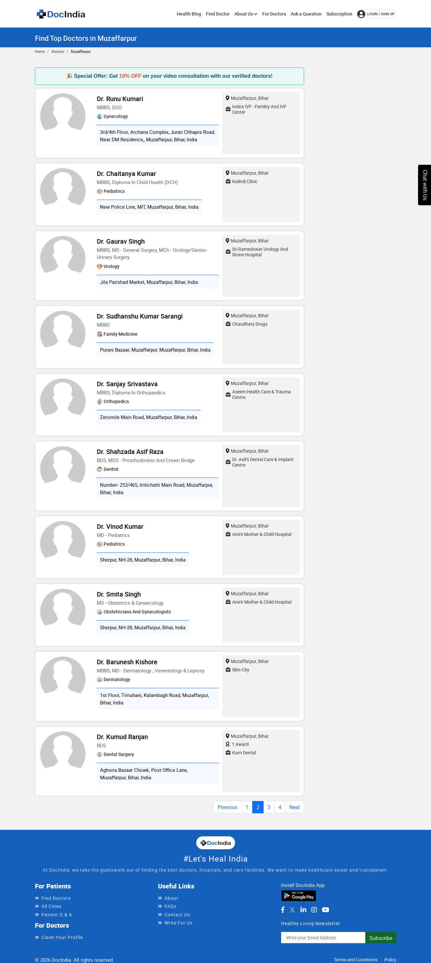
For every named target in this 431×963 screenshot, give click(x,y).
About (171, 898)
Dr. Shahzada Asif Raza (130, 451)
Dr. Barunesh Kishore (127, 661)
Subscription (339, 14)
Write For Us (178, 923)
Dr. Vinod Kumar (120, 526)
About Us (245, 14)
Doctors (57, 51)
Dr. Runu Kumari (120, 98)
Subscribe (380, 938)
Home (40, 51)
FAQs (170, 906)
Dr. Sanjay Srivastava (127, 383)
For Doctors (274, 14)
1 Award (237, 744)
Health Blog (189, 14)
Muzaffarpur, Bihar (247, 98)
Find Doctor (218, 14)
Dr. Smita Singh (119, 594)
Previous (227, 807)
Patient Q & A (56, 914)
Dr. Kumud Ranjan (122, 736)
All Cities (51, 906)
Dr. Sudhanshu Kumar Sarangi (140, 316)
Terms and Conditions (356, 960)
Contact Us (177, 914)
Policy (390, 960)
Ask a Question (306, 14)
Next (294, 807)
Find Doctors (56, 898)
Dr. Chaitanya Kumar (126, 173)
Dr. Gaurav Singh (121, 241)
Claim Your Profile (62, 937)
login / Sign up (375, 13)
